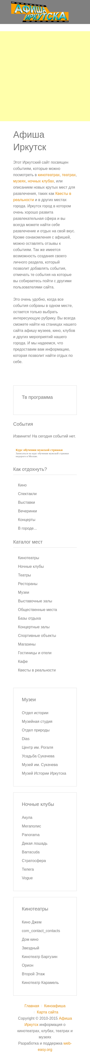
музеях (19, 181)
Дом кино (30, 939)
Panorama (31, 835)
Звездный (30, 948)
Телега (28, 869)
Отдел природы (36, 730)
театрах (69, 175)
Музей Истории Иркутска (44, 773)
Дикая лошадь (35, 843)
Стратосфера (34, 861)
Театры (24, 575)
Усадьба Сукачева (38, 756)
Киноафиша (55, 1006)
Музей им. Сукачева (40, 765)
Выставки (26, 502)
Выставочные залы (35, 601)
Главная (31, 1006)
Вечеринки (27, 511)
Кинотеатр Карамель (40, 983)
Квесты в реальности (37, 670)
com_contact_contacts (41, 931)
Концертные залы (34, 627)
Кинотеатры (28, 558)
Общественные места (37, 610)
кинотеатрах (49, 175)
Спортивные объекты (37, 636)
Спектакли (27, 494)
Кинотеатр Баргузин (39, 957)
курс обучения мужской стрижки (50, 453)
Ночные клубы (31, 566)
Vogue (27, 878)
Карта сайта (47, 1012)
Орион (27, 965)
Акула (27, 817)
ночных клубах (41, 181)
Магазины (27, 644)
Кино (22, 485)
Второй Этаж (33, 974)
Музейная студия (37, 721)
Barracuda (31, 852)
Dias (26, 739)
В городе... (27, 528)
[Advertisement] (45, 76)
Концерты (26, 520)
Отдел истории (35, 713)
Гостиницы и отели (34, 653)
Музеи (23, 592)
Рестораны (27, 584)
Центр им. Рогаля (37, 747)
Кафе (23, 661)
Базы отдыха (29, 618)
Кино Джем (32, 922)
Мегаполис (31, 826)
